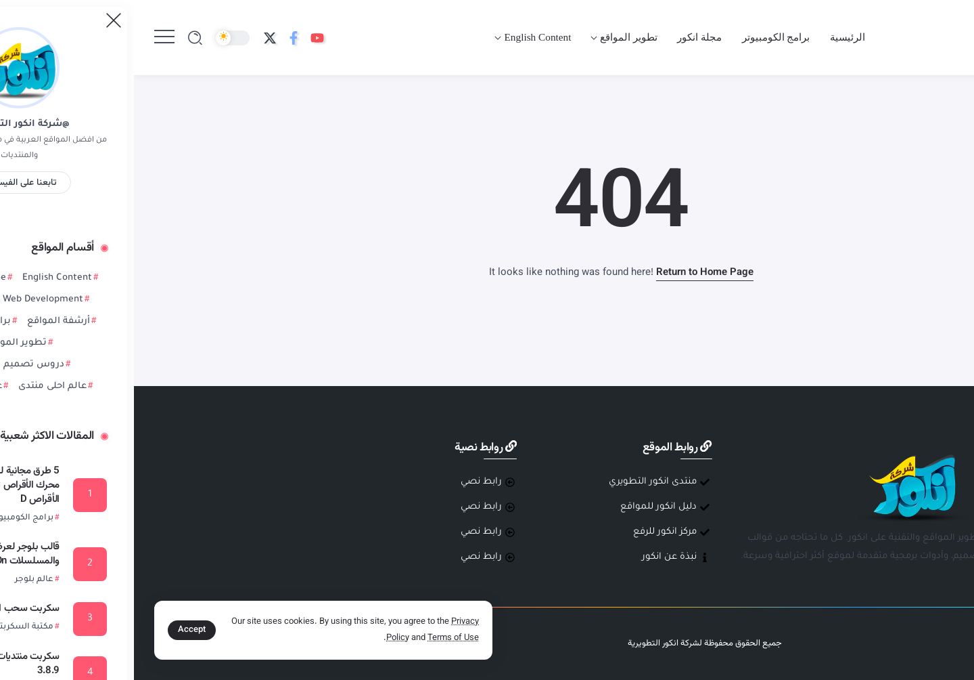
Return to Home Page (571, 272)
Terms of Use (319, 638)
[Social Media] (183, 38)
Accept (58, 630)
